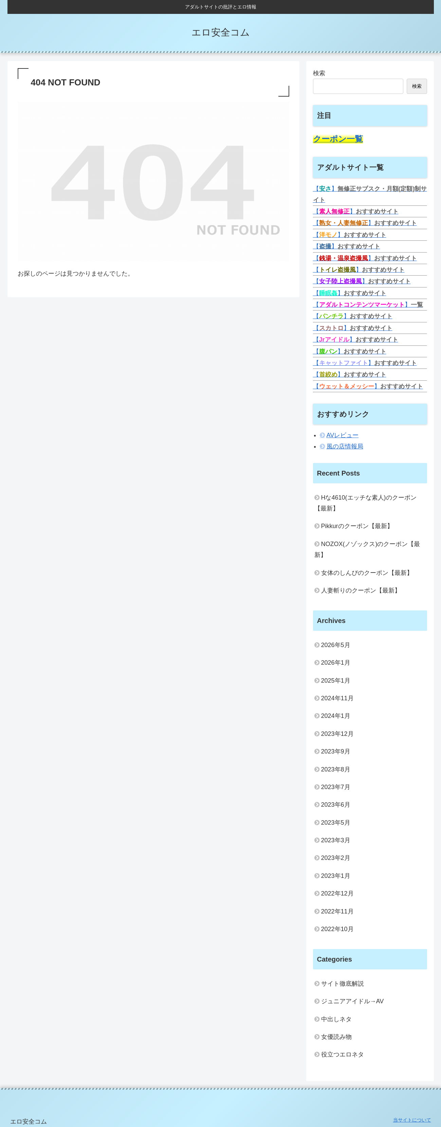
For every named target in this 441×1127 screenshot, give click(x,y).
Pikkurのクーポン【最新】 (357, 526)
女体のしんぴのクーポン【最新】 (367, 572)
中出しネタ (336, 1019)
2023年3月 (335, 840)
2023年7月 (335, 787)
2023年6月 (335, 804)
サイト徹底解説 (342, 983)
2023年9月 (335, 751)
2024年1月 (335, 715)
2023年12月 (337, 733)
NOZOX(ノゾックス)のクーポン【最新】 (367, 549)
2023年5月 (335, 822)
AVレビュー (343, 435)
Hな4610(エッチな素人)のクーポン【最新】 (365, 503)
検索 (319, 73)
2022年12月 (337, 893)
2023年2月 (335, 857)
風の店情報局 (345, 446)
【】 (356, 211)
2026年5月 (335, 645)
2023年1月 (335, 875)
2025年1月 (335, 680)
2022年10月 (337, 929)
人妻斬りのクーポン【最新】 (361, 590)
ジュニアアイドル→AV (352, 1001)
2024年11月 (337, 698)
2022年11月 (337, 911)
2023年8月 (335, 769)
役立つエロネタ (342, 1054)
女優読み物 (336, 1036)
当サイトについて (412, 1120)
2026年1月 (335, 662)
